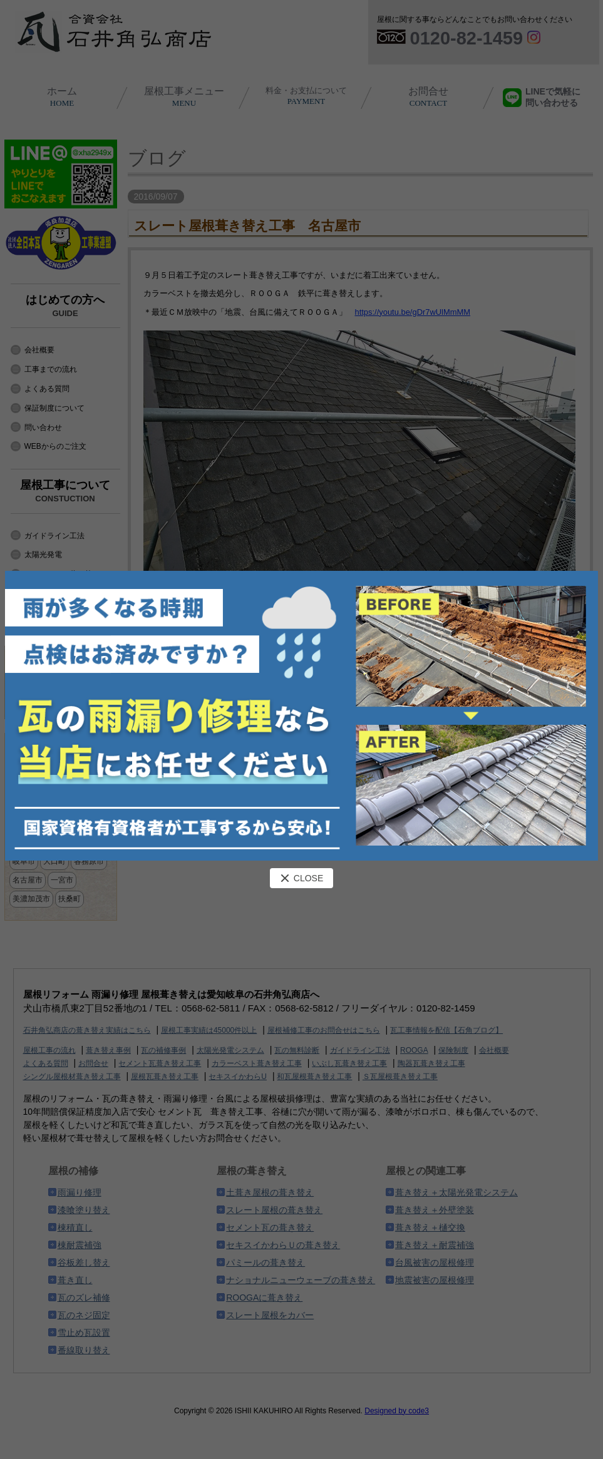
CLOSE (301, 878)
